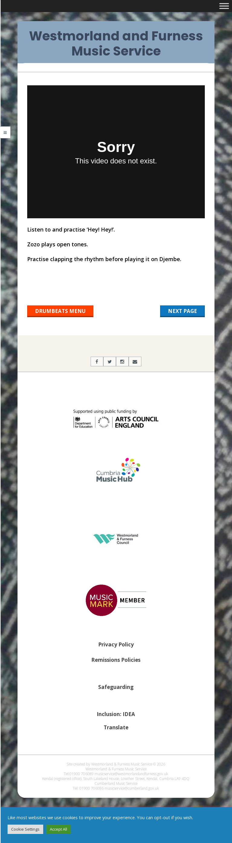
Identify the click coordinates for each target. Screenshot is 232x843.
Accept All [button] (58, 829)
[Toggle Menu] (224, 6)
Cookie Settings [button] (25, 829)
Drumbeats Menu (60, 311)
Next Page (182, 311)
